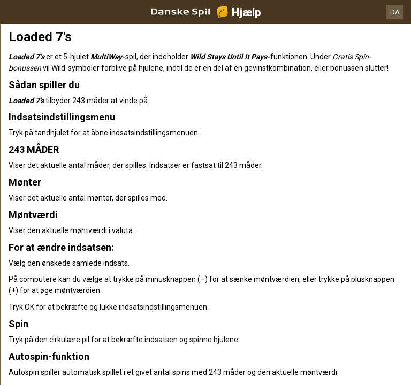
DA (395, 12)
